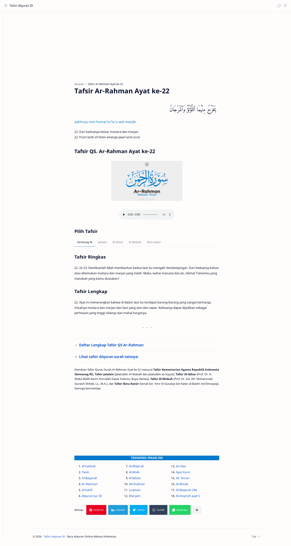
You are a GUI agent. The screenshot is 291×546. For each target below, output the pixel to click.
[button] (278, 5)
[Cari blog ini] (77, 5)
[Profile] (284, 5)
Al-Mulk (140, 474)
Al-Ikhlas (140, 480)
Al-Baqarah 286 (192, 491)
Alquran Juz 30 (98, 497)
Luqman (140, 491)
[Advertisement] (149, 50)
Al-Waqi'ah (142, 468)
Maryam (140, 497)
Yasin (91, 474)
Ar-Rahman (95, 485)
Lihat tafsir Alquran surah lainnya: (114, 358)
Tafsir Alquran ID (22, 6)
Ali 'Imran (188, 480)
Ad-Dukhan (142, 485)
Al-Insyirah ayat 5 (193, 497)
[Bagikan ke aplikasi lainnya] (202, 511)
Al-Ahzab (188, 485)
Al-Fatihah (95, 468)
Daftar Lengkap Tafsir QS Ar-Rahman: (117, 346)
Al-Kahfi (93, 491)
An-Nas (187, 468)
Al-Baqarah (95, 480)
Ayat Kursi (189, 474)
